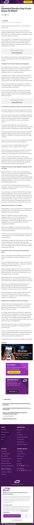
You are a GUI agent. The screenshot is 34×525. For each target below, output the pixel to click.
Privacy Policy (4, 456)
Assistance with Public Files (7, 465)
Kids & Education (5, 432)
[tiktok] (19, 465)
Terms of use (4, 451)
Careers (3, 437)
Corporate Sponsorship (22, 437)
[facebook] (26, 465)
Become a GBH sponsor (17, 52)
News (2, 6)
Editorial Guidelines (5, 453)
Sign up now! (12, 391)
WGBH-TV (3, 469)
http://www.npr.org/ (27, 339)
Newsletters (19, 458)
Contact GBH (20, 451)
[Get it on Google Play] (25, 358)
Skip (26, 515)
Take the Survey (13, 372)
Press (2, 439)
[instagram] (17, 465)
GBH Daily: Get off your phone (10, 419)
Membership (20, 434)
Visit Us (18, 461)
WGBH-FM (9, 472)
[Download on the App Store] (18, 358)
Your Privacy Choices (17, 520)
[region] (17, 504)
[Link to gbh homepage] (6, 2)
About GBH (3, 429)
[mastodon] (25, 470)
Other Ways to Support (22, 444)
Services (3, 434)
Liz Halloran (5, 20)
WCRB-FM (3, 474)
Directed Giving (20, 439)
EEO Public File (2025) (6, 463)
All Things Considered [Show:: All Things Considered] (8, 416)
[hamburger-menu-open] (2, 2)
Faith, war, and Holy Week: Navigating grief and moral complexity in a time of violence (15, 413)
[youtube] (21, 465)
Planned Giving (20, 442)
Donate (28, 2)
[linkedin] (28, 465)
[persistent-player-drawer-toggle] (32, 523)
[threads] (25, 465)
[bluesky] (23, 465)
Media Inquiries (20, 456)
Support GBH (20, 429)
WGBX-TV (9, 469)
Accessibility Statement (6, 458)
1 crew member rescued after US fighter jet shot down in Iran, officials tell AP (17, 408)
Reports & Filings (5, 461)
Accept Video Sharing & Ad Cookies (12, 515)
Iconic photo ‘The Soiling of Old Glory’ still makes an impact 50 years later (16, 404)
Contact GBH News (21, 453)
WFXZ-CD (3, 472)
